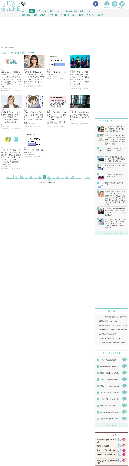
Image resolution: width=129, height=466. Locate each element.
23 (40, 177)
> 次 (87, 177)
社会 (32, 11)
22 (36, 177)
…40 (78, 177)
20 (27, 177)
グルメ (42, 15)
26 (54, 177)
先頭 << (10, 177)
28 (63, 177)
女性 (51, 11)
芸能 (44, 11)
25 (49, 177)
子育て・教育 (53, 15)
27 (58, 177)
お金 (88, 11)
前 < (17, 177)
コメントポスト (78, 15)
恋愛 (82, 11)
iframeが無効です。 (111, 390)
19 (22, 177)
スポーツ (59, 11)
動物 (35, 15)
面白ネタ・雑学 (71, 11)
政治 (38, 11)
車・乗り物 (65, 15)
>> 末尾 (48, 180)
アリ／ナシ (91, 15)
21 (31, 177)
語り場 (100, 15)
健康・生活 (26, 15)
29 (67, 177)
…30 (72, 177)
